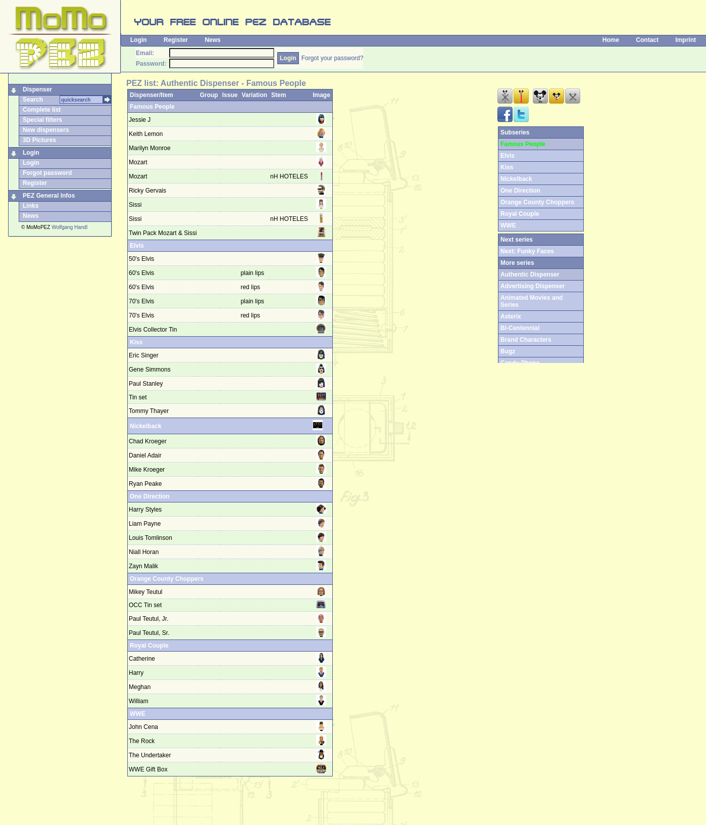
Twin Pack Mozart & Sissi (163, 233)
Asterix (510, 316)
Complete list (42, 109)
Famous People (152, 106)
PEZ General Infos (49, 195)
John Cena (143, 726)
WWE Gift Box (148, 769)
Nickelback (146, 426)
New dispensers (46, 129)
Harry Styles (145, 509)
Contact (647, 39)
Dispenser (37, 89)
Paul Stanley (146, 383)
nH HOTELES (289, 176)
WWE (137, 713)
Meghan (139, 687)
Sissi (135, 204)
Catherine (142, 658)
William (138, 701)
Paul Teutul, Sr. (149, 632)
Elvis (137, 245)
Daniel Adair (145, 455)
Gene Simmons (150, 369)
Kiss (136, 342)
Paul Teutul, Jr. (149, 618)
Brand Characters (525, 339)
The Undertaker (150, 755)
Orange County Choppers (167, 578)
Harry (136, 672)
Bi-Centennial (519, 328)
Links (30, 205)
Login (138, 39)
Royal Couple (149, 645)
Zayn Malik (143, 566)
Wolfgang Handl (69, 227)
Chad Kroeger (148, 441)
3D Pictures (39, 140)
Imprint (685, 39)
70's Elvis (141, 301)
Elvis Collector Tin (153, 329)
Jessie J (139, 119)
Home (610, 39)
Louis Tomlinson (150, 537)
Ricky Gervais (147, 190)
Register (176, 39)
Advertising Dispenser (532, 286)
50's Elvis (141, 258)
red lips (251, 287)
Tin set (138, 397)
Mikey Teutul (145, 591)
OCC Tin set (145, 605)
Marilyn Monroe (150, 148)
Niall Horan (144, 552)
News (212, 39)
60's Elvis (141, 273)
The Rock (142, 741)
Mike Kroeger (147, 469)
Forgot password (47, 172)
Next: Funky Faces (527, 251)
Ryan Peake (145, 483)
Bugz (507, 351)
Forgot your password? (332, 58)
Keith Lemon (146, 134)
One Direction (150, 496)
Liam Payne (145, 523)
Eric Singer (144, 355)
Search (33, 99)
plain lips (253, 273)
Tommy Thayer (149, 411)
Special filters (42, 119)
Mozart (138, 162)
